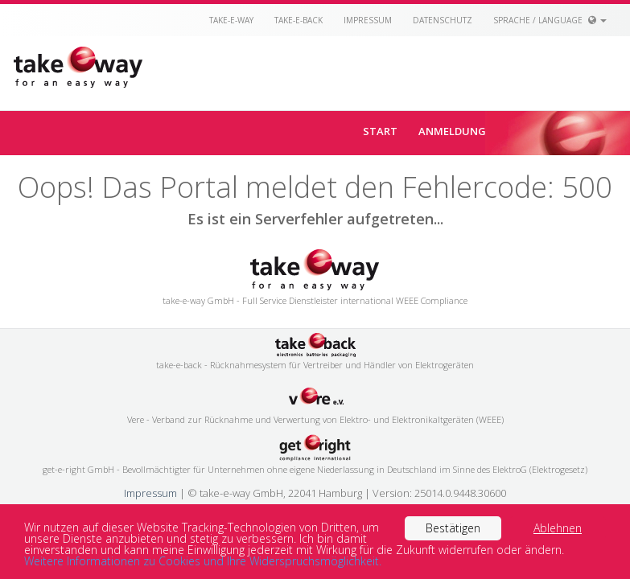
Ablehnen (557, 528)
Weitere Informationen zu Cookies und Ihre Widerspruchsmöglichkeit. (202, 561)
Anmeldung (452, 131)
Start (380, 131)
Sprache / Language (550, 20)
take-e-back (298, 20)
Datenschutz (442, 20)
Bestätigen (453, 528)
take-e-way (231, 20)
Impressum (368, 20)
